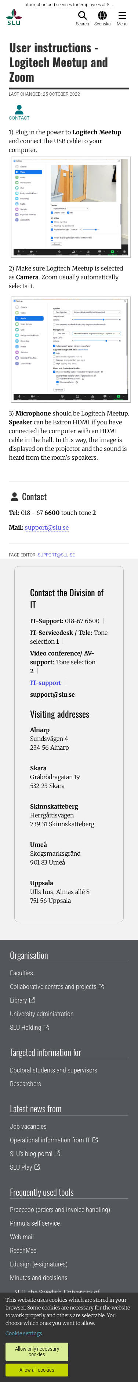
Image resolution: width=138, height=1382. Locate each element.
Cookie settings (24, 1333)
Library (18, 1000)
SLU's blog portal (31, 1153)
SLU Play (21, 1167)
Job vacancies (28, 1126)
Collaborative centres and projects (53, 986)
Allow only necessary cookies (37, 1352)
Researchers (25, 1084)
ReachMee (23, 1250)
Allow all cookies (36, 1370)
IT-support (45, 682)
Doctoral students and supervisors (53, 1070)
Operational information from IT (50, 1140)
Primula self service (35, 1223)
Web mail (22, 1237)
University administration (42, 1014)
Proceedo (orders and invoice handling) (60, 1209)
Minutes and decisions (39, 1278)
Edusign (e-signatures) (39, 1264)
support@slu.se (47, 527)
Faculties (21, 973)
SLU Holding (25, 1027)
